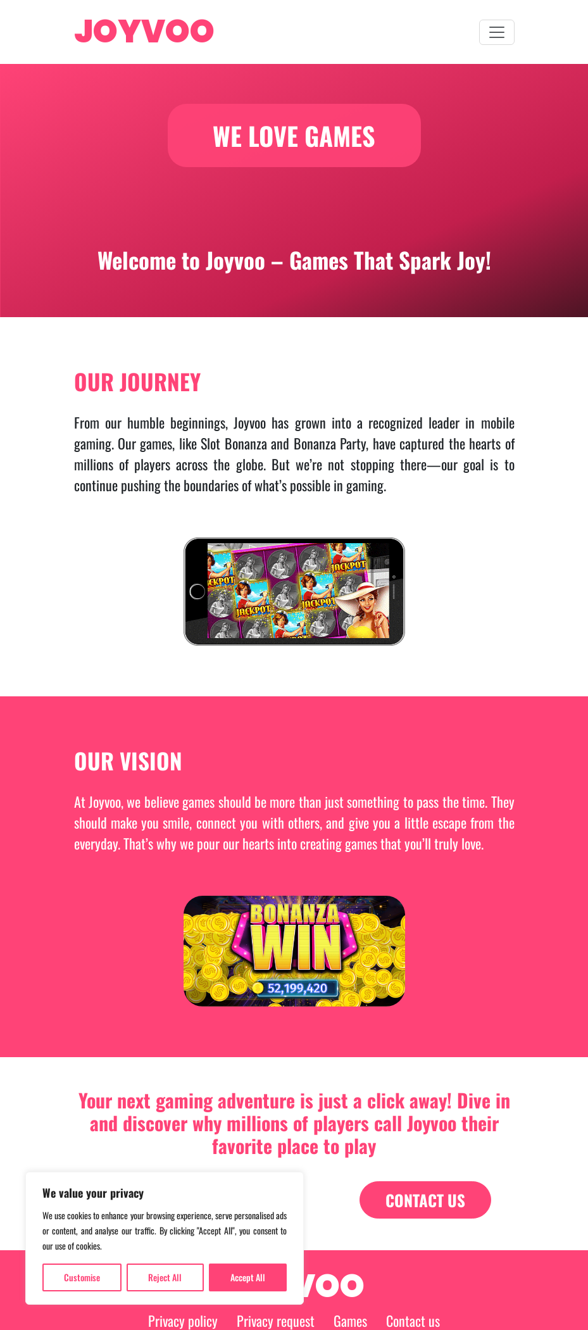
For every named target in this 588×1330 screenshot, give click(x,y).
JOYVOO (144, 31)
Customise (82, 1277)
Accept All (247, 1277)
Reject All (165, 1277)
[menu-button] (497, 32)
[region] (164, 1238)
